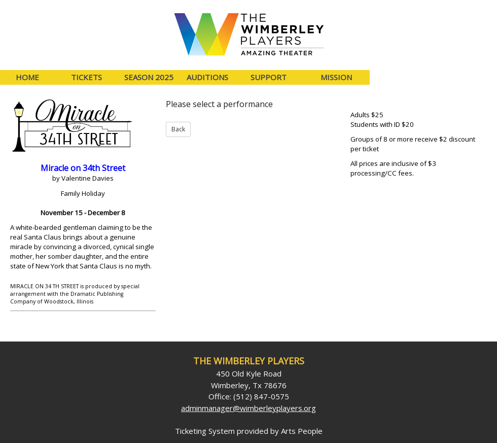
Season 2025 (148, 77)
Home (27, 77)
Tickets (86, 77)
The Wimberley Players (248, 361)
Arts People (302, 431)
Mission (336, 77)
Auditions (207, 77)
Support (269, 77)
